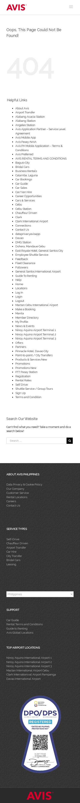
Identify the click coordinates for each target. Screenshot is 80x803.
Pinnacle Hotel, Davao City (31, 351)
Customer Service (17, 492)
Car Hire (11, 551)
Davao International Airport (23, 678)
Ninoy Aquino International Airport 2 (29, 662)
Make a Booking (25, 309)
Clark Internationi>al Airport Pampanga (31, 674)
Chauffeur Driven (26, 212)
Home (19, 284)
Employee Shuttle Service (31, 254)
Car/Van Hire (23, 192)
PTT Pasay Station (26, 372)
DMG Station (23, 242)
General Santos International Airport (38, 271)
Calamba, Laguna (26, 175)
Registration (23, 376)
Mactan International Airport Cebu (27, 670)
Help (18, 279)
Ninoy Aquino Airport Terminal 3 (35, 338)
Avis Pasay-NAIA (25, 141)
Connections (23, 225)
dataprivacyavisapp (27, 234)
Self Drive (21, 384)
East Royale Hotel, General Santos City (39, 250)
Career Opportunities (28, 196)
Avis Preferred (24, 154)
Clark (18, 217)
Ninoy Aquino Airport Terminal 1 (35, 330)
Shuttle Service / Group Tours (34, 388)
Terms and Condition (28, 397)
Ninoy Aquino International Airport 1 (29, 657)
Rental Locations (16, 497)
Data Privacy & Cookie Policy (24, 484)
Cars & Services (25, 200)
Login (18, 296)
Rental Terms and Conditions (24, 624)
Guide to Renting (17, 628)
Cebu (18, 204)
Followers (21, 267)
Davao (19, 238)
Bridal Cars (22, 167)
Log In (19, 292)
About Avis (22, 108)
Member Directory (27, 317)
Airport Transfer (25, 112)
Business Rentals (26, 171)
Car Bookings (23, 179)
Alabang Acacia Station (30, 116)
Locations (21, 288)
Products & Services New (31, 359)
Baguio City (22, 162)
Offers (19, 342)
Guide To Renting (26, 275)
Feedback (21, 259)
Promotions (22, 363)
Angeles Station (25, 125)
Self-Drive (12, 539)
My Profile (21, 321)
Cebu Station (23, 208)
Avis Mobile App (25, 137)
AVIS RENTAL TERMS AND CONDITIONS (41, 158)
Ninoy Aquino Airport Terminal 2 (35, 334)
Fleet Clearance (25, 263)
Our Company (15, 488)
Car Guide (21, 183)
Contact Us (22, 229)
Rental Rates (23, 380)
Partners (20, 346)
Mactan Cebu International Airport (36, 305)
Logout (19, 301)
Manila (19, 313)
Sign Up (20, 393)
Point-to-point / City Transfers (33, 355)
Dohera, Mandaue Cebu (30, 246)
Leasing (11, 564)
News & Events (24, 326)
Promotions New (25, 368)
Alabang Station (25, 120)
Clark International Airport (31, 221)
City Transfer (14, 556)
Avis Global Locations (19, 632)
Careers (11, 501)
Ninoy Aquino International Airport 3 (29, 666)
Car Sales (21, 187)
